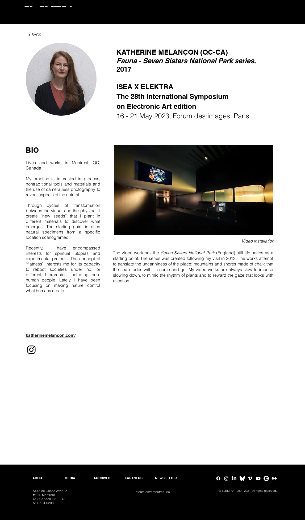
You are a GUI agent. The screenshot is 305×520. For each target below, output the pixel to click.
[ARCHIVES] (102, 478)
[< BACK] (34, 35)
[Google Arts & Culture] (266, 478)
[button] (61, 79)
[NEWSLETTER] (166, 478)
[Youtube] (258, 478)
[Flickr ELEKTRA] (274, 478)
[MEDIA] (70, 478)
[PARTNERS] (134, 478)
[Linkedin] (234, 478)
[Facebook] (218, 478)
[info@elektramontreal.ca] (152, 492)
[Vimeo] (250, 478)
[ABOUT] (38, 478)
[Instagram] (31, 349)
